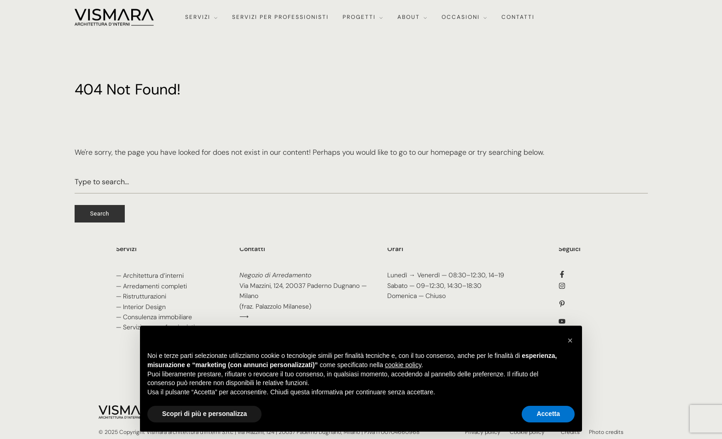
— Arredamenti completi (151, 286)
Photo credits (606, 432)
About (408, 17)
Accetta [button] (548, 413)
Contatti (518, 17)
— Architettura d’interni (150, 275)
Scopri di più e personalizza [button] (204, 413)
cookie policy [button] (403, 365)
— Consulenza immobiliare (154, 317)
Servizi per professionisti (280, 17)
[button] (570, 340)
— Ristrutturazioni (141, 296)
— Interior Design (141, 307)
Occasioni (461, 17)
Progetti (359, 17)
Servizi (197, 17)
